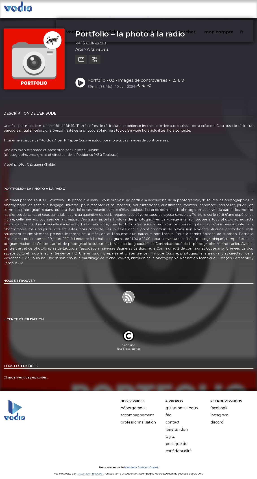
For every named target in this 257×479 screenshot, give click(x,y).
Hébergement (133, 403)
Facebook (219, 403)
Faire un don (177, 425)
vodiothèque (91, 8)
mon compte (226, 8)
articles (122, 8)
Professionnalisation (138, 418)
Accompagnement (137, 410)
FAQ (169, 410)
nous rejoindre (154, 8)
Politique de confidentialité (179, 443)
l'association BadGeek (90, 469)
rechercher (191, 8)
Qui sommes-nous (182, 403)
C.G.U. (170, 432)
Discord (217, 418)
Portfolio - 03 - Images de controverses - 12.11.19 (136, 75)
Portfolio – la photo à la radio (130, 29)
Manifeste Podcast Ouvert (141, 462)
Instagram (219, 410)
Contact (173, 418)
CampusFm (94, 38)
